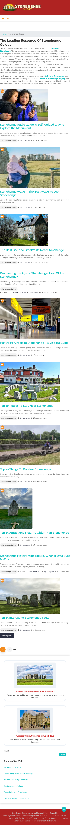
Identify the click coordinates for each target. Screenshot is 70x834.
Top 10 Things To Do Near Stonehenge (25, 469)
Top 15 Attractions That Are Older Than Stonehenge (34, 532)
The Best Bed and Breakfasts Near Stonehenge (32, 250)
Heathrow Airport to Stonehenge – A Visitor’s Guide (34, 343)
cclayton (26, 140)
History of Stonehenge (12, 767)
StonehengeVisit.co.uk (33, 816)
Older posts (7, 636)
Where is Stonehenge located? (16, 780)
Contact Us (54, 813)
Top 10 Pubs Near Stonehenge (15, 792)
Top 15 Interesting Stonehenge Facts (24, 617)
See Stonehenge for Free (13, 786)
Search (6, 751)
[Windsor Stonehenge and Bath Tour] (35, 725)
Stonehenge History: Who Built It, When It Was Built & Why (35, 557)
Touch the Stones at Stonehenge (16, 798)
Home (4, 34)
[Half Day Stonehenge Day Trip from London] (35, 680)
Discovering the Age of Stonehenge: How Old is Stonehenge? (32, 274)
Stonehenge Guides (8, 140)
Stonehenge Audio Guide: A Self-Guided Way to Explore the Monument (32, 126)
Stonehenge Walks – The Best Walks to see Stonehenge (29, 193)
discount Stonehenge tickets (39, 821)
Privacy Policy (42, 813)
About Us (32, 813)
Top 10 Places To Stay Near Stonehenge (26, 405)
